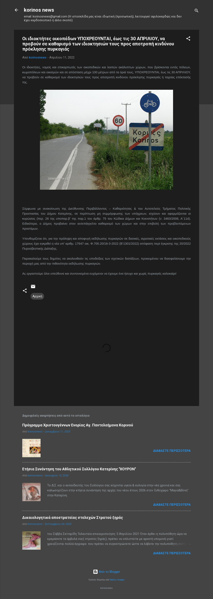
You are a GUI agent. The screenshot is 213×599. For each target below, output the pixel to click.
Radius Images (117, 579)
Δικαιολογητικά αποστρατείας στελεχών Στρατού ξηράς (72, 517)
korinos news (39, 10)
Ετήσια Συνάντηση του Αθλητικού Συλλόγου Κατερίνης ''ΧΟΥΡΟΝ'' (79, 469)
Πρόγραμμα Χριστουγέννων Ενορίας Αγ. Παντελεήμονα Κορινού (77, 425)
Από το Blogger (106, 572)
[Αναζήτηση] (196, 11)
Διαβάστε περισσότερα (172, 451)
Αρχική (37, 296)
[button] (188, 39)
